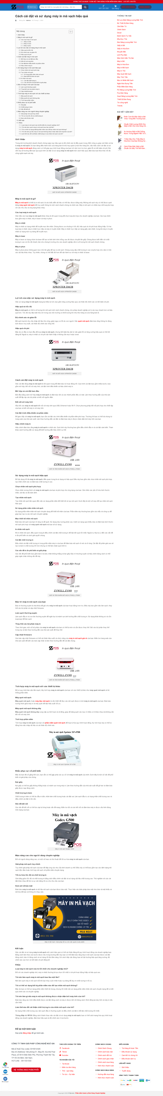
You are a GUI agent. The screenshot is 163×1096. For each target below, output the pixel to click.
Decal (119, 33)
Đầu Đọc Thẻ (122, 39)
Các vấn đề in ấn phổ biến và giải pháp (35, 82)
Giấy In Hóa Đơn (123, 49)
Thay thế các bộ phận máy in (30, 89)
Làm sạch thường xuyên (28, 87)
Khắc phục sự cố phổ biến (27, 102)
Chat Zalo (5, 1072)
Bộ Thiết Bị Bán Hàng (125, 23)
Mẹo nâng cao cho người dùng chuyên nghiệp (33, 111)
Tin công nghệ (122, 102)
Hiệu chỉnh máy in (26, 65)
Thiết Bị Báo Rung (124, 99)
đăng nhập (27, 1033)
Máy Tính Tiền (122, 77)
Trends (119, 106)
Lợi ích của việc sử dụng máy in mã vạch (32, 48)
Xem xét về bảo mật (27, 118)
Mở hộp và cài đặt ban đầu (29, 59)
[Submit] (85, 7)
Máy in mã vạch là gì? (25, 37)
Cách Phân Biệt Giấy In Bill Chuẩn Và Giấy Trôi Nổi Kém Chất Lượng (134, 147)
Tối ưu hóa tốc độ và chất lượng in (32, 116)
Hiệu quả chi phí (26, 54)
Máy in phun (27, 45)
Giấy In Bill (121, 45)
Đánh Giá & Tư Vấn (124, 36)
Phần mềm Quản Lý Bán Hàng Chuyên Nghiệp (90, 1093)
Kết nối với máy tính (27, 61)
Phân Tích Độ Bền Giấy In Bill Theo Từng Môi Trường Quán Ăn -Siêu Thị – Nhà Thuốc (135, 118)
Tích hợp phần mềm (27, 100)
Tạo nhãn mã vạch (27, 72)
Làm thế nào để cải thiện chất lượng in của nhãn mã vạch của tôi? (42, 134)
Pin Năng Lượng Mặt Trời (126, 90)
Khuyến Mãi (121, 52)
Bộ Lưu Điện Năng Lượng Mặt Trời (130, 20)
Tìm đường (5, 1065)
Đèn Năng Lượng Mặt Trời (127, 42)
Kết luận (21, 120)
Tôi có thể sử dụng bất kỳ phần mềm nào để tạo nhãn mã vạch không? (44, 129)
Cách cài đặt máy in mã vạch (28, 57)
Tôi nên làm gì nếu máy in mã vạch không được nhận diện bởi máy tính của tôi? (47, 131)
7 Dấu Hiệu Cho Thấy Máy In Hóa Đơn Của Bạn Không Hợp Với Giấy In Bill (135, 140)
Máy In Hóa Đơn (123, 64)
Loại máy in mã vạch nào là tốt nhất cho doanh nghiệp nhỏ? (41, 125)
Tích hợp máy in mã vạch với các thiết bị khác (34, 93)
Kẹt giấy (23, 104)
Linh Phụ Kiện (122, 55)
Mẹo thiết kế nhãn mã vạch (31, 76)
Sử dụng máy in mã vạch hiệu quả (29, 68)
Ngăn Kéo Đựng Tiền (125, 83)
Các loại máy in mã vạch (29, 39)
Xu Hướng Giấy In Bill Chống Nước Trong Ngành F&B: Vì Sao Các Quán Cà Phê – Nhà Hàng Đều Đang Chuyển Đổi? (135, 133)
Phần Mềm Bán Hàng (125, 87)
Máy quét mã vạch (27, 96)
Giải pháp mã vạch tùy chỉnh (30, 113)
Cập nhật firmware (27, 91)
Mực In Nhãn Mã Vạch (125, 80)
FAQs (20, 123)
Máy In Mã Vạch (123, 68)
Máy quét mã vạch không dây (30, 98)
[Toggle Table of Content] (69, 32)
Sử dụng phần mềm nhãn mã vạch (34, 74)
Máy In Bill (121, 61)
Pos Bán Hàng (122, 93)
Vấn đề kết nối (25, 109)
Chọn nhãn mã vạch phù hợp (30, 70)
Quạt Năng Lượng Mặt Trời (127, 96)
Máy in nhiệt (27, 41)
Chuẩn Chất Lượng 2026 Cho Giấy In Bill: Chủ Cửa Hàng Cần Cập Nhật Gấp (135, 125)
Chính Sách (121, 29)
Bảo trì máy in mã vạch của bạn (28, 84)
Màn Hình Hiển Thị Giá (125, 58)
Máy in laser (27, 43)
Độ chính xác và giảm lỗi (29, 52)
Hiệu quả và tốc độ (27, 50)
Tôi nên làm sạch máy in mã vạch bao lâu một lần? (38, 127)
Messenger (5, 1079)
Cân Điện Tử (122, 26)
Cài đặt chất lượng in (30, 80)
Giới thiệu (21, 35)
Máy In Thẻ (121, 71)
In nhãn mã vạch (26, 78)
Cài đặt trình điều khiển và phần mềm (33, 63)
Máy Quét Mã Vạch (124, 74)
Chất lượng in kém (26, 107)
